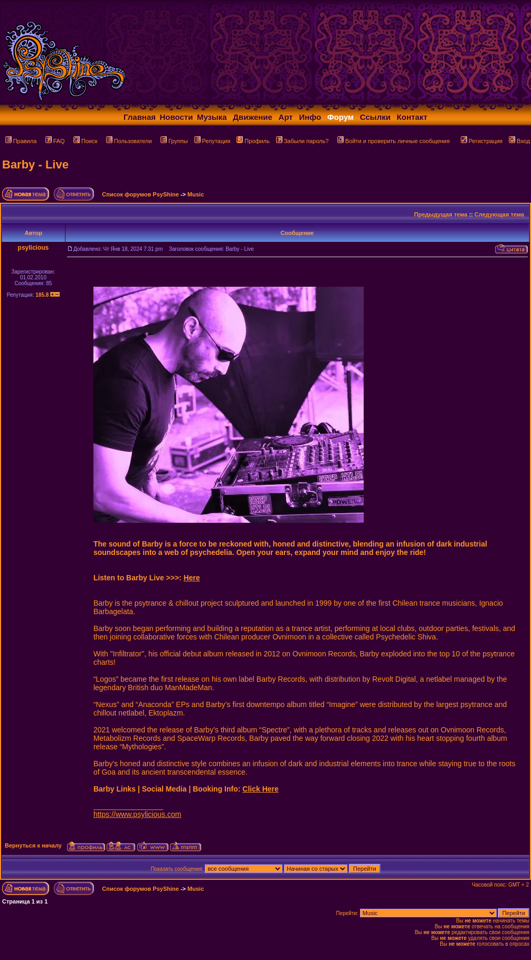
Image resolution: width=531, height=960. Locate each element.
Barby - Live (35, 164)
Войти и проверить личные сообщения (393, 141)
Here (192, 577)
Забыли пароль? (302, 141)
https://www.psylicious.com (137, 814)
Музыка (212, 116)
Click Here (260, 789)
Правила (21, 141)
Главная (140, 116)
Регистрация (481, 141)
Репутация (212, 141)
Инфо (310, 116)
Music (195, 194)
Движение (252, 116)
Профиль (253, 141)
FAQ (55, 141)
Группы (174, 141)
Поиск (85, 141)
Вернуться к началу (33, 845)
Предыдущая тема (441, 214)
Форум (340, 116)
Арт (286, 116)
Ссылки (375, 116)
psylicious (33, 247)
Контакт (412, 116)
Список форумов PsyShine (140, 194)
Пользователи (129, 141)
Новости (176, 116)
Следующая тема (499, 214)
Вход (519, 141)
